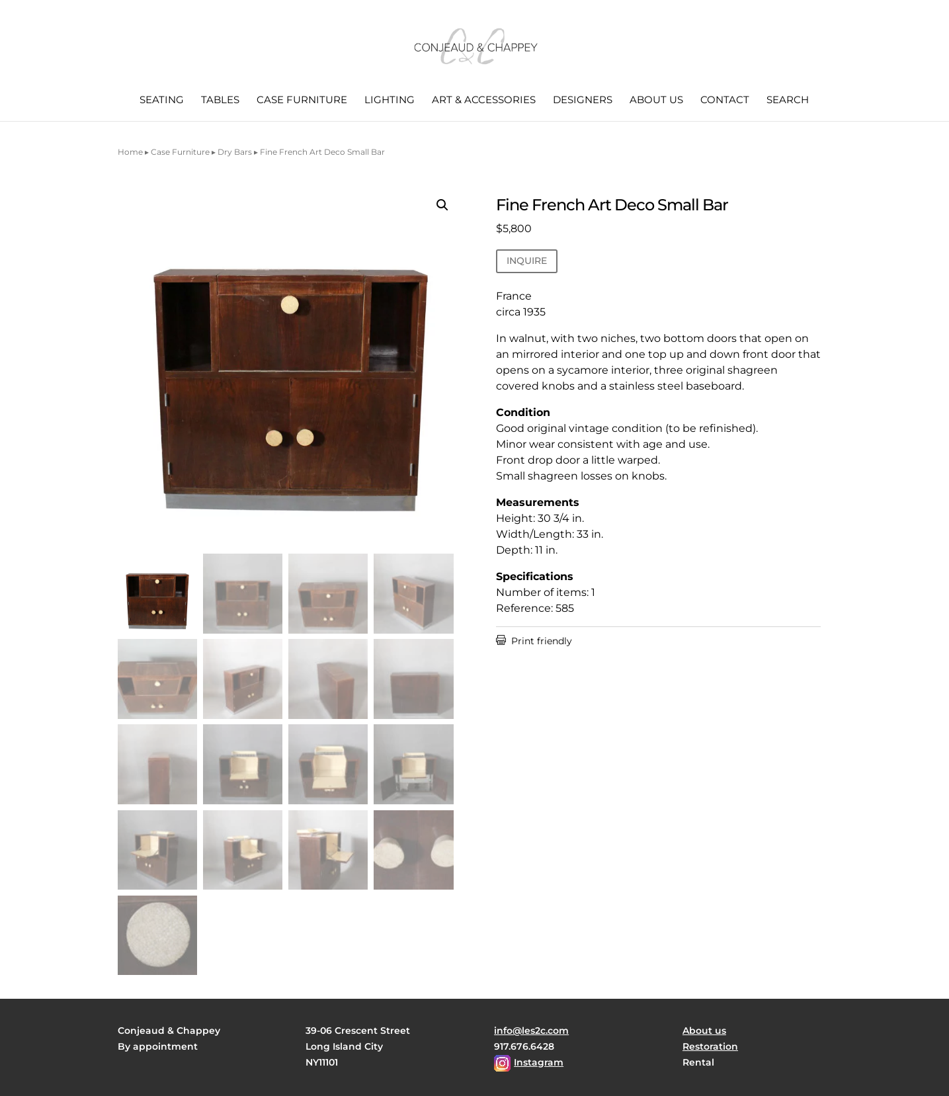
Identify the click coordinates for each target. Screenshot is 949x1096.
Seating (162, 100)
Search (787, 100)
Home (130, 152)
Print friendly (534, 641)
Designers (582, 100)
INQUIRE (527, 261)
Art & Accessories (484, 100)
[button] (442, 205)
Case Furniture (302, 100)
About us (656, 100)
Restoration (710, 1046)
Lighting (389, 100)
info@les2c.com (531, 1030)
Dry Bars (235, 152)
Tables (220, 100)
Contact (724, 100)
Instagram (538, 1062)
